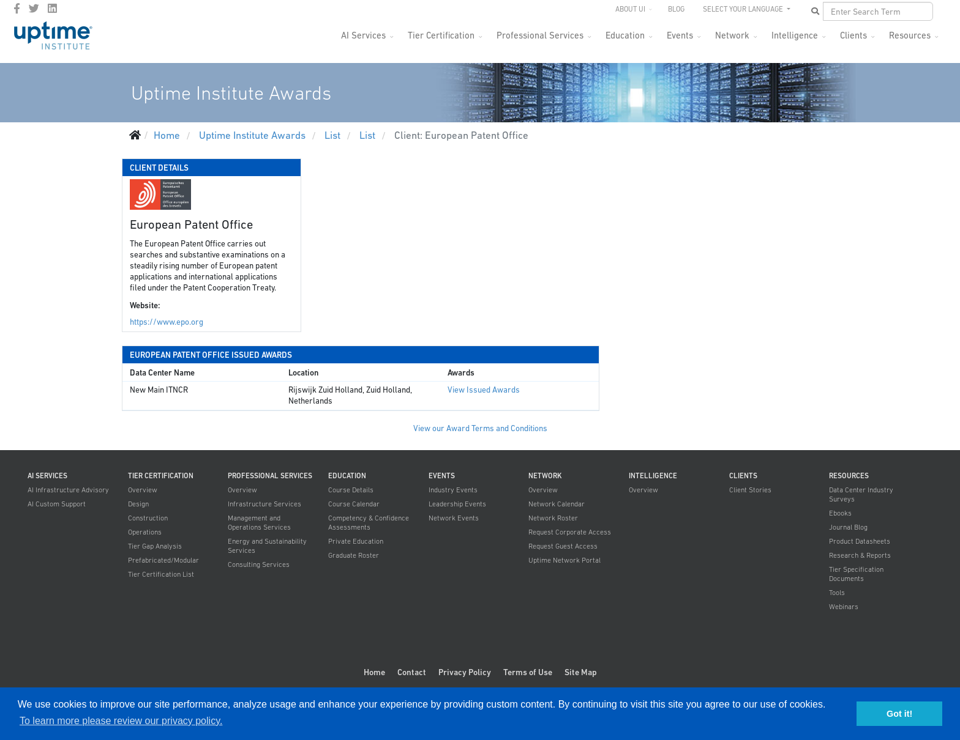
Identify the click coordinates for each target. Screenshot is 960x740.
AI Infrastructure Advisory (68, 490)
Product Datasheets (859, 541)
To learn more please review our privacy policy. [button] (121, 721)
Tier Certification (441, 35)
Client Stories (750, 490)
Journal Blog (848, 527)
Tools (837, 592)
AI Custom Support (57, 504)
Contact (411, 672)
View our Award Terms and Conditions (480, 428)
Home (374, 672)
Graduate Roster (353, 555)
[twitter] (34, 8)
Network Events (454, 518)
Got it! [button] (899, 714)
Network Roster (553, 518)
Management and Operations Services (259, 522)
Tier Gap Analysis (155, 546)
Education (625, 35)
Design (138, 504)
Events (680, 35)
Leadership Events (457, 504)
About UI (630, 9)
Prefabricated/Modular (163, 560)
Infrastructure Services (264, 504)
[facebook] (16, 8)
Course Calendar (354, 504)
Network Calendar (556, 504)
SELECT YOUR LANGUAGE (744, 9)
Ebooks (840, 513)
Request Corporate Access (569, 532)
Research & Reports (860, 555)
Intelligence (794, 35)
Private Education (355, 541)
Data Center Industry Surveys (861, 494)
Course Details (350, 490)
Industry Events (453, 490)
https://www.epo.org (166, 322)
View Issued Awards (484, 389)
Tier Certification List (161, 574)
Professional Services (540, 35)
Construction (148, 518)
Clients (853, 35)
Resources (910, 35)
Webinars (843, 606)
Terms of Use (527, 672)
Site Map (580, 672)
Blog (676, 9)
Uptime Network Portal (564, 560)
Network (732, 35)
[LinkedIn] (52, 8)
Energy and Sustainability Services (267, 546)
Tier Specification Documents (856, 574)
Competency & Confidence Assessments (368, 522)
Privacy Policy (464, 672)
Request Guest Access (563, 546)
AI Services (363, 35)
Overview (142, 490)
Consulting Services (259, 564)
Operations (145, 532)
